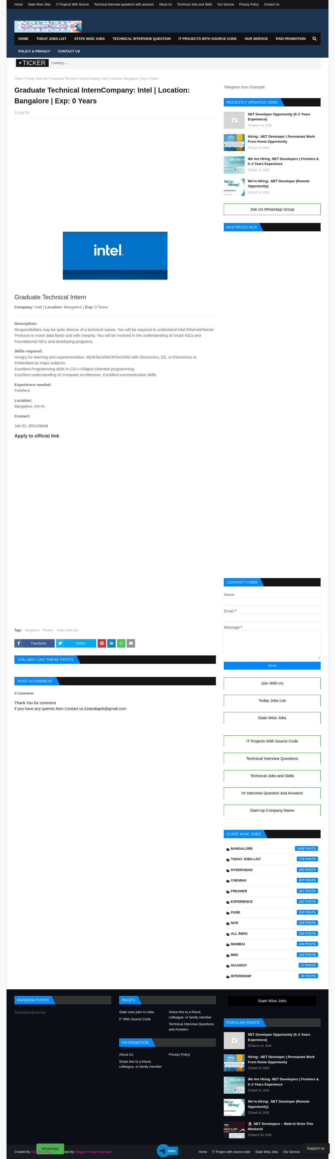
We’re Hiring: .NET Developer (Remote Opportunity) (279, 183)
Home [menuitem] (23, 39)
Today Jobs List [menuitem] (51, 39)
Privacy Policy (249, 4)
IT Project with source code (231, 1152)
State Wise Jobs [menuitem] (89, 39)
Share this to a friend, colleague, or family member (190, 1014)
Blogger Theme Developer (93, 1152)
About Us (165, 4)
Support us (316, 1148)
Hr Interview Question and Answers (272, 793)
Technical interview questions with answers (124, 4)
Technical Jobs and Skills (194, 4)
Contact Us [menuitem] (69, 51)
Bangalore (32, 630)
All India (274, 933)
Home (18, 4)
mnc (274, 954)
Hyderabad (274, 869)
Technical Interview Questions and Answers (191, 1026)
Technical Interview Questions (272, 758)
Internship (274, 976)
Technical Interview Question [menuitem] (142, 39)
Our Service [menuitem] (256, 39)
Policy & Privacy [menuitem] (34, 51)
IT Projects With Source (72, 4)
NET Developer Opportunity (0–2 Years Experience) (279, 116)
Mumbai (274, 944)
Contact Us (271, 4)
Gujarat (274, 965)
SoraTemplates (41, 1152)
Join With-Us (272, 683)
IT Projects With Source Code (272, 741)
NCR (274, 922)
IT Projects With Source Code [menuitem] (207, 39)
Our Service (225, 4)
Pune (274, 912)
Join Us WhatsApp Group (272, 209)
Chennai (274, 880)
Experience (274, 901)
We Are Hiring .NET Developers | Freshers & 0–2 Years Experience (283, 161)
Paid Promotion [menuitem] (291, 39)
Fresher (47, 630)
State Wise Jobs (39, 4)
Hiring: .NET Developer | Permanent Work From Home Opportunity (281, 139)
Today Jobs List (37, 79)
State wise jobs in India (136, 1012)
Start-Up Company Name (272, 810)
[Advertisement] (115, 132)
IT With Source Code (134, 1019)
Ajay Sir (23, 112)
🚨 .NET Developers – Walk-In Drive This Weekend (280, 1126)
